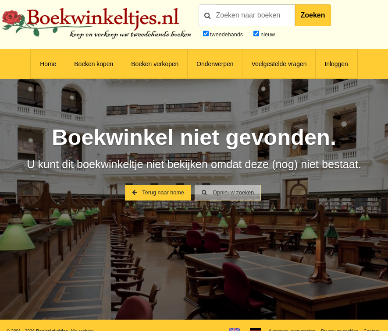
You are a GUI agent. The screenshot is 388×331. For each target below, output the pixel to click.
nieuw (267, 35)
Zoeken (313, 15)
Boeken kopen (93, 63)
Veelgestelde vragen (278, 63)
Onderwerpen (214, 63)
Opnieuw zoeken (228, 193)
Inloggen (336, 63)
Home (48, 63)
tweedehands (226, 35)
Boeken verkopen (154, 63)
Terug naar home (158, 193)
